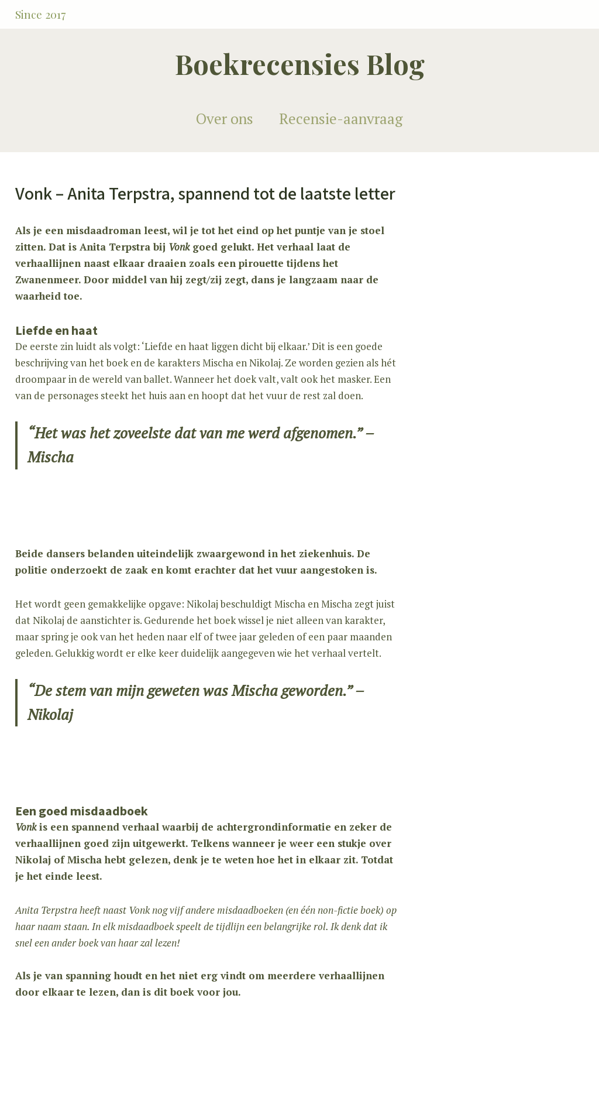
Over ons (224, 118)
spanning (88, 975)
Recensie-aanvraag (340, 118)
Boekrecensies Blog (300, 63)
